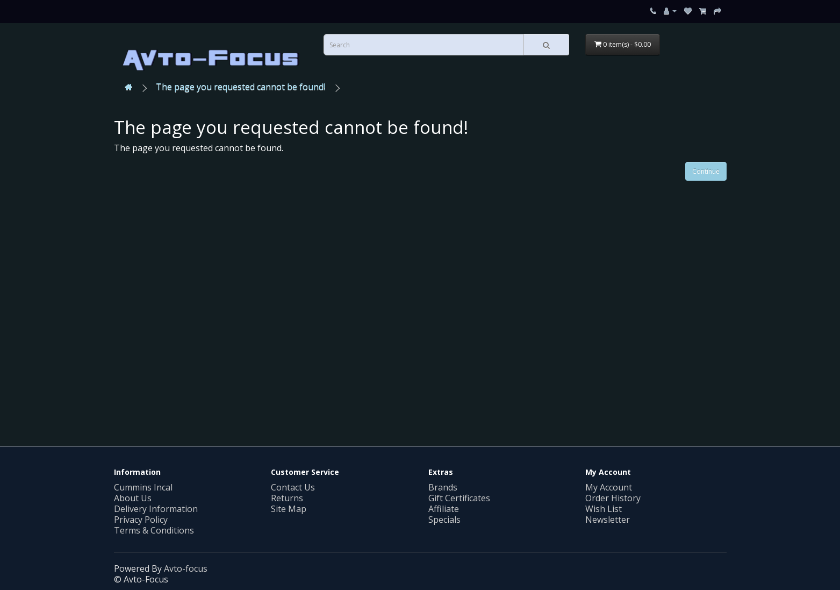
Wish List (603, 509)
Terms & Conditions (154, 530)
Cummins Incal (143, 487)
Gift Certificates (459, 498)
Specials (444, 519)
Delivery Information (156, 509)
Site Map (288, 509)
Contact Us (293, 487)
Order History (613, 498)
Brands (442, 487)
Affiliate (443, 509)
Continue (706, 171)
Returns (287, 498)
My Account (608, 487)
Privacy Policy (141, 519)
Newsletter (607, 519)
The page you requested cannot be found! (240, 87)
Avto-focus (185, 568)
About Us (133, 498)
